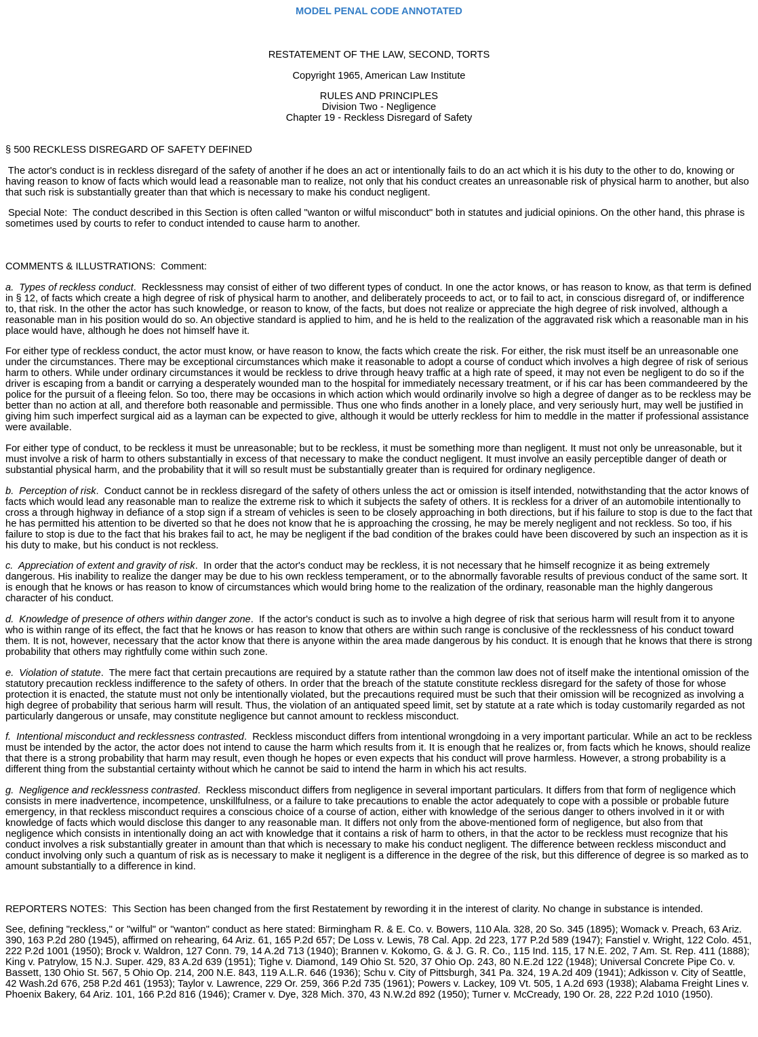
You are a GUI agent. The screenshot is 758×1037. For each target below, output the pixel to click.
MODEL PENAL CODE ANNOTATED (379, 10)
